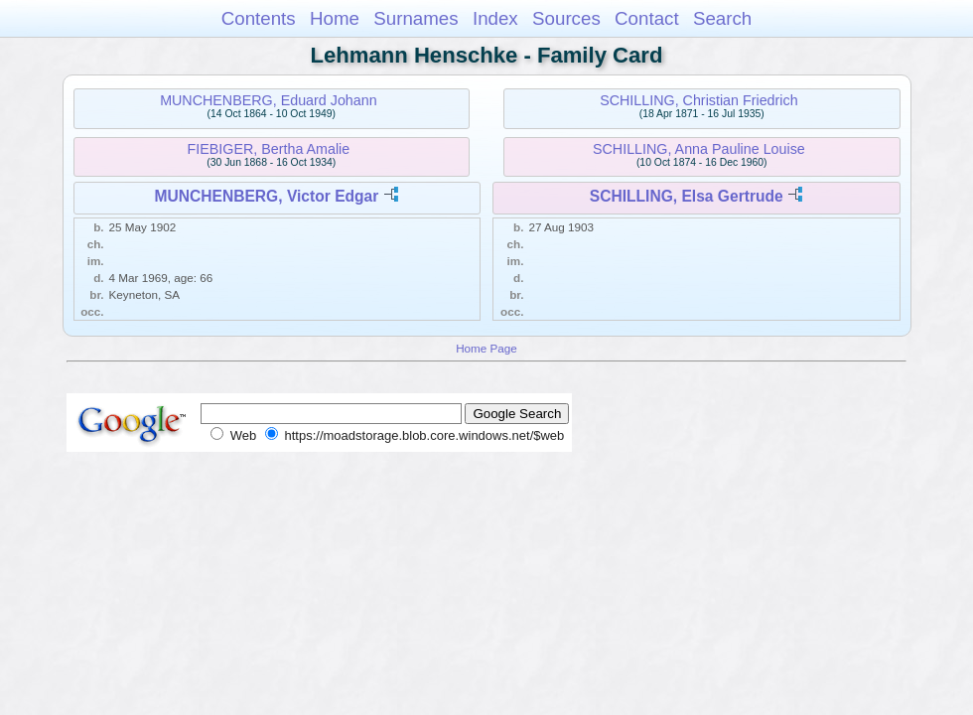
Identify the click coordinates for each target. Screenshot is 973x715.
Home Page (486, 348)
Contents (258, 18)
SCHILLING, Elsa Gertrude (686, 196)
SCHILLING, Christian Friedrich (698, 100)
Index (495, 18)
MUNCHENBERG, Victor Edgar (266, 196)
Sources (566, 18)
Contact (647, 18)
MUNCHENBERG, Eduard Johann (268, 100)
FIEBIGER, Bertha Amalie (269, 149)
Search (722, 18)
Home (334, 18)
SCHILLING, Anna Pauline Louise (699, 149)
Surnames (415, 18)
